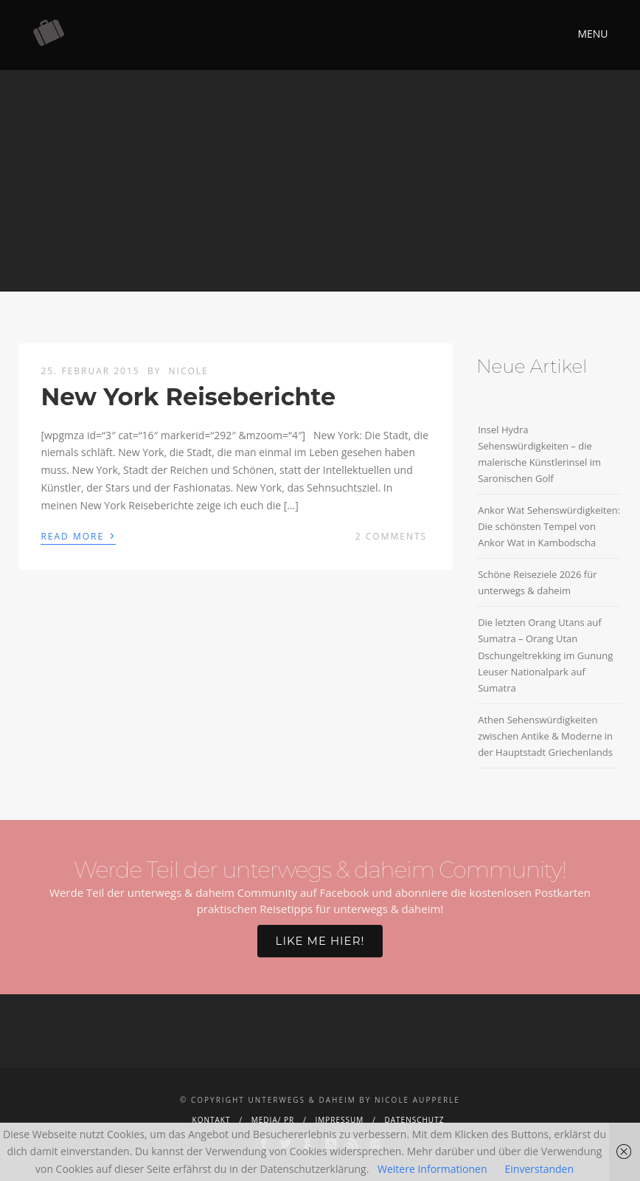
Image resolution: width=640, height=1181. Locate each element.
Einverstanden (539, 1169)
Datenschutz (415, 1120)
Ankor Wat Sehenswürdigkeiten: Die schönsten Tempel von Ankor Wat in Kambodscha (549, 526)
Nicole (189, 371)
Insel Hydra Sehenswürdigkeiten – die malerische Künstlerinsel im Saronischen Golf (539, 454)
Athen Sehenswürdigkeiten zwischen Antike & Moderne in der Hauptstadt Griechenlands (545, 736)
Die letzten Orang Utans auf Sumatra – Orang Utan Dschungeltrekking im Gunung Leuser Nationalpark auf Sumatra (545, 655)
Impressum (339, 1120)
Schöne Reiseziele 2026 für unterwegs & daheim (537, 582)
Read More (78, 535)
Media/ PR (272, 1120)
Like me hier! (320, 941)
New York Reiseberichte (188, 396)
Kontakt (211, 1120)
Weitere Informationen (432, 1169)
